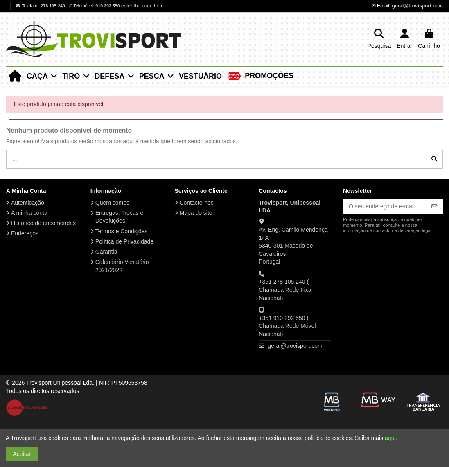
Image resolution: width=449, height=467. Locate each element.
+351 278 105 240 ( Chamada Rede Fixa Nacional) (285, 289)
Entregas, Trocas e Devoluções (119, 217)
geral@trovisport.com (417, 6)
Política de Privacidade (124, 241)
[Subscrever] (434, 206)
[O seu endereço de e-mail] (384, 206)
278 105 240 (53, 5)
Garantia (106, 251)
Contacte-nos (197, 202)
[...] (434, 159)
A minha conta (29, 213)
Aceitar (22, 454)
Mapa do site (196, 213)
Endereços (24, 233)
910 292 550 (107, 5)
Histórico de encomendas (43, 223)
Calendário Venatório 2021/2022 (122, 266)
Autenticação (27, 202)
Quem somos (112, 202)
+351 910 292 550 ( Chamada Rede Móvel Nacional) (287, 326)
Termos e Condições (121, 231)
